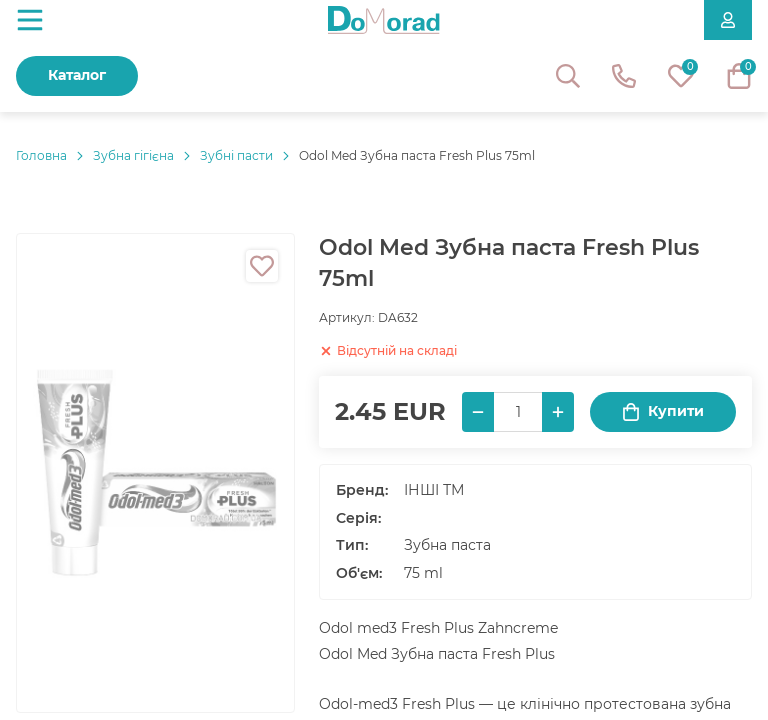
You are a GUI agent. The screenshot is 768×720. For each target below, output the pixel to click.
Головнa (41, 155)
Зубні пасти (236, 155)
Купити (663, 411)
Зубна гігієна (133, 155)
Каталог (77, 75)
